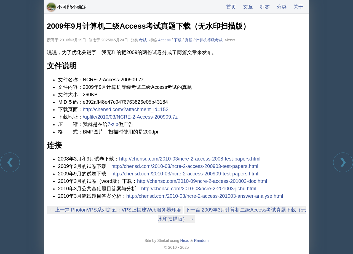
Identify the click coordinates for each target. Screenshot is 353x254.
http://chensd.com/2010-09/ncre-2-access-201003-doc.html (202, 181)
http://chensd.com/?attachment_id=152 (126, 109)
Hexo (184, 240)
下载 (177, 40)
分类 (282, 7)
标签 (265, 7)
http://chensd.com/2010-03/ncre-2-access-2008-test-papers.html (189, 159)
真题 (188, 40)
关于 (298, 7)
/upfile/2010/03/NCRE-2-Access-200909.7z (130, 117)
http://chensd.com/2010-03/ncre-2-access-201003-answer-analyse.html (204, 196)
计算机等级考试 (209, 40)
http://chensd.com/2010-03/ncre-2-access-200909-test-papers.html (184, 174)
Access (164, 40)
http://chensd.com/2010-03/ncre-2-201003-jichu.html (198, 188)
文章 (248, 7)
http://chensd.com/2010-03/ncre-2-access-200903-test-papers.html (184, 166)
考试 (143, 40)
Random (201, 240)
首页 (231, 7)
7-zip (113, 124)
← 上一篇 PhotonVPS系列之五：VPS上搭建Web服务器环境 (115, 210)
